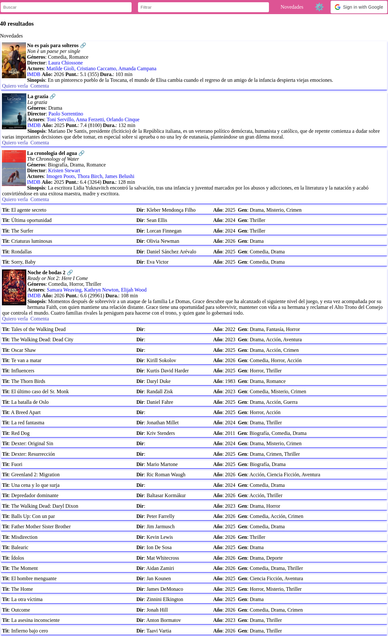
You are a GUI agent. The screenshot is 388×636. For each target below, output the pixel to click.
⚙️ (319, 7)
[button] (359, 7)
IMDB (33, 74)
